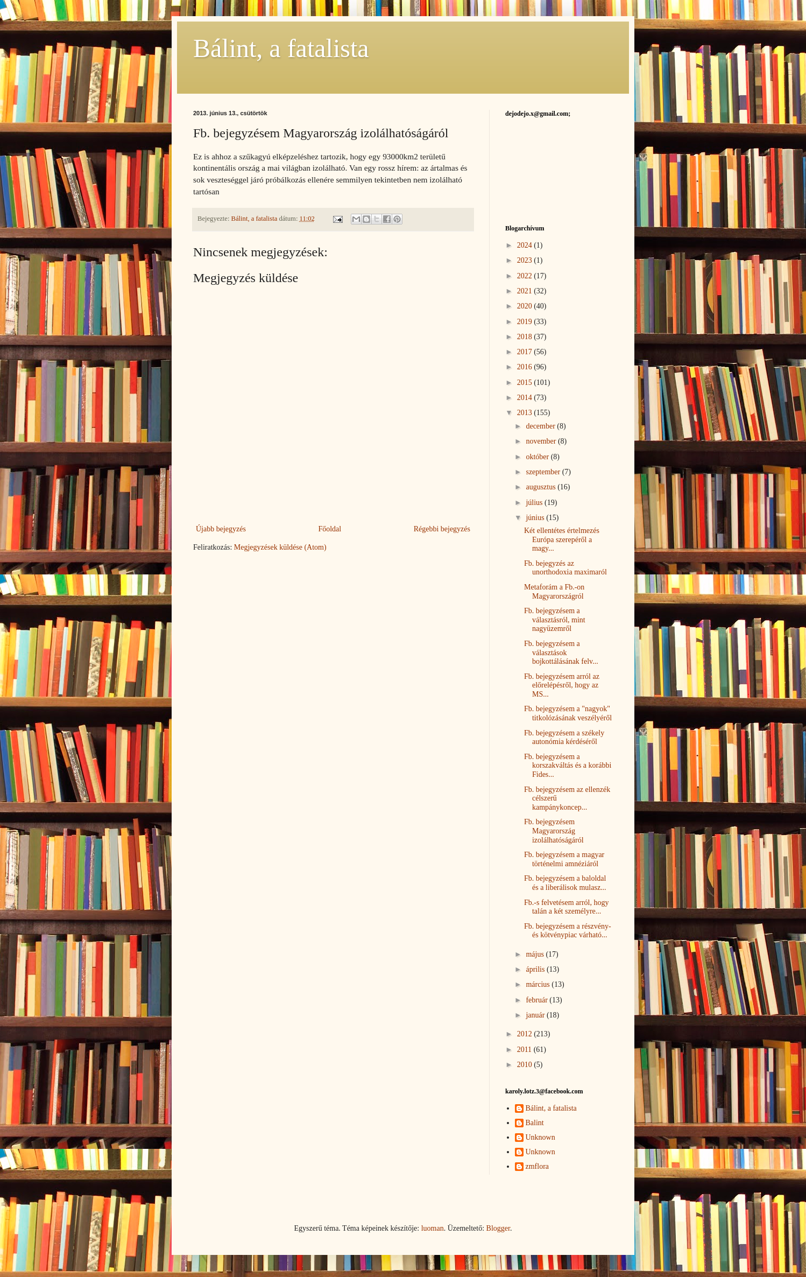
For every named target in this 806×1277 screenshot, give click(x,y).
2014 (525, 398)
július (535, 503)
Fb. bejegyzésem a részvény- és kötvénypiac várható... (567, 930)
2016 (525, 367)
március (539, 984)
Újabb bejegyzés (221, 529)
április (536, 969)
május (536, 954)
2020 (525, 306)
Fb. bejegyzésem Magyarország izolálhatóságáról (554, 831)
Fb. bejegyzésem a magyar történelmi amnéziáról (564, 859)
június (536, 518)
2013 (525, 413)
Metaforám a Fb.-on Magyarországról (554, 591)
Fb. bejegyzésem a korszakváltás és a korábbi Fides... (567, 766)
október (538, 457)
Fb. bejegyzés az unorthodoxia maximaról (565, 568)
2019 (525, 322)
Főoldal (329, 529)
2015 (525, 382)
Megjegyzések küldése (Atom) (280, 547)
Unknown (540, 1137)
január (536, 1015)
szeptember (544, 472)
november (541, 441)
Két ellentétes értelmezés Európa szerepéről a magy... (561, 540)
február (537, 1000)
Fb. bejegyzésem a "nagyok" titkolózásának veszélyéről (568, 713)
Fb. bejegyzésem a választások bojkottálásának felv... (561, 653)
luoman (432, 1228)
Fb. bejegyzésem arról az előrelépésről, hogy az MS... (561, 685)
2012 (525, 1034)
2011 (525, 1050)
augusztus (541, 487)
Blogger (498, 1228)
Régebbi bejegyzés (442, 529)
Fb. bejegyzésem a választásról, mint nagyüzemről (554, 620)
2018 (525, 337)
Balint (535, 1123)
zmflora (537, 1166)
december (541, 426)
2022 (525, 276)
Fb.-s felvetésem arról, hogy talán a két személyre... (566, 907)
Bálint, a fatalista (281, 48)
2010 (525, 1065)
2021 (525, 291)
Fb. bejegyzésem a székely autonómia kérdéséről (564, 737)
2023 (525, 260)
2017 (525, 352)
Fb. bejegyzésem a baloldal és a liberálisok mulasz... (565, 883)
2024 (525, 245)
